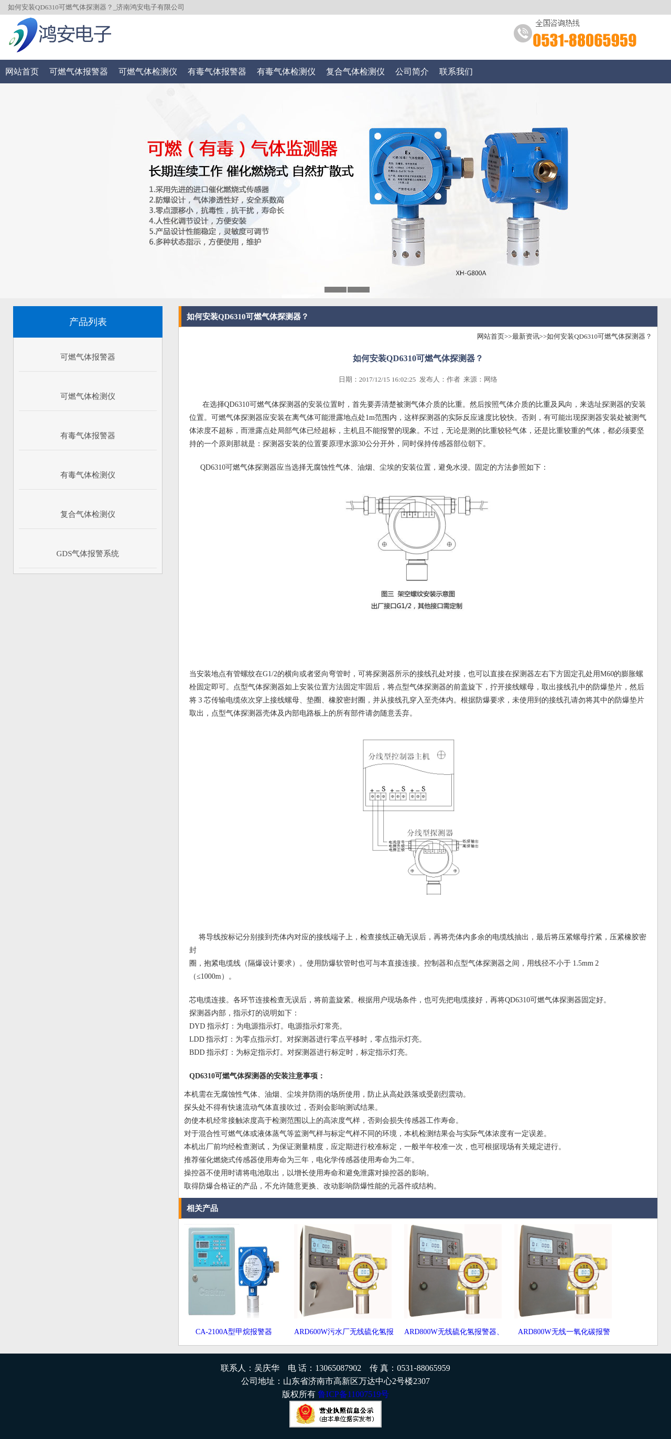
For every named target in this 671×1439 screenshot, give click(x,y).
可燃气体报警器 (78, 71)
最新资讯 (525, 336)
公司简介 (412, 71)
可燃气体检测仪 (147, 71)
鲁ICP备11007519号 (353, 1394)
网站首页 (22, 71)
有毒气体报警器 (217, 71)
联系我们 (456, 71)
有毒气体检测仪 (286, 71)
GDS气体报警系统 (87, 553)
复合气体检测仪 (355, 71)
